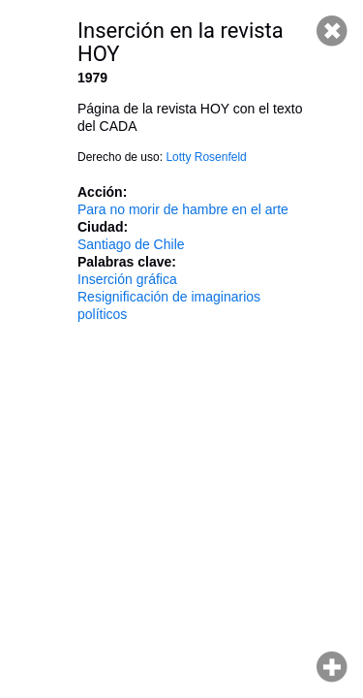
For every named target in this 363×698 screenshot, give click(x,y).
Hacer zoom (332, 667)
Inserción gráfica (127, 279)
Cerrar (332, 31)
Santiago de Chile (131, 244)
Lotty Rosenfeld (206, 157)
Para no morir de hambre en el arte (182, 209)
